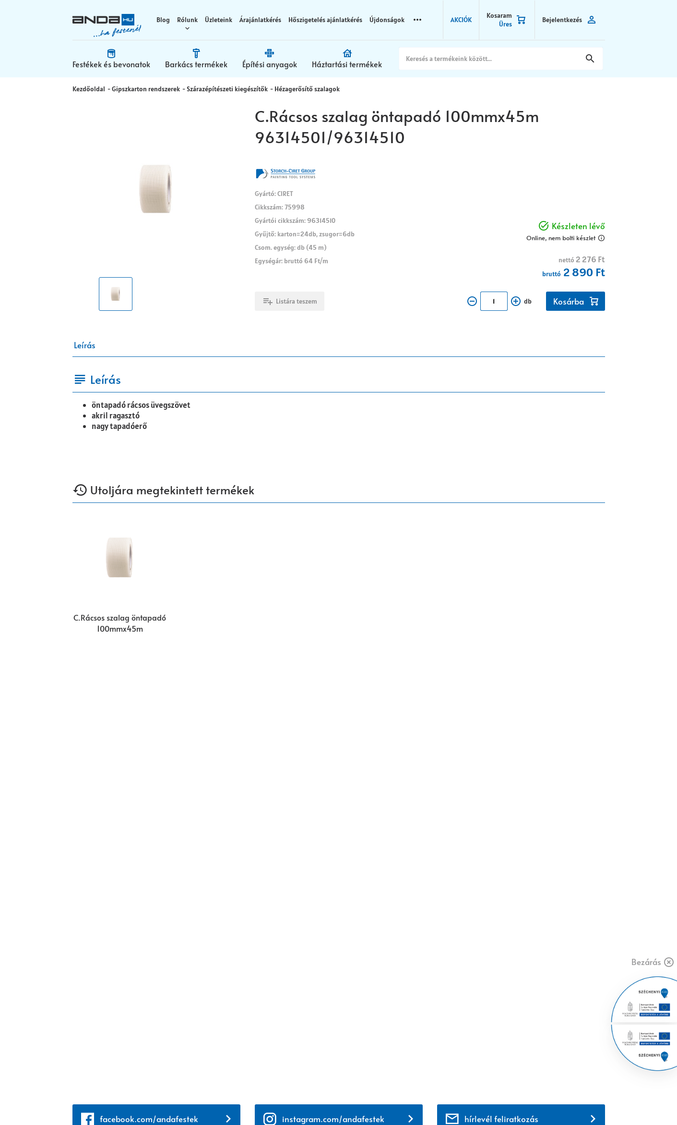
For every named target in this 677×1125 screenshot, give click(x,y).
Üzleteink (221, 19)
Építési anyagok (280, 63)
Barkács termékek (203, 63)
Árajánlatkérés (263, 19)
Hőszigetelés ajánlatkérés (328, 19)
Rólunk (190, 19)
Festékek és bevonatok (114, 63)
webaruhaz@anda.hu (110, 910)
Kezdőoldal (88, 88)
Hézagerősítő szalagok (304, 88)
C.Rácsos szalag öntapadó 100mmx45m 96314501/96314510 (120, 623)
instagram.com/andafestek (333, 678)
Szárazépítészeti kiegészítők (225, 88)
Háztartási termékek (361, 63)
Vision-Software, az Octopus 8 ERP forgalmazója (187, 1099)
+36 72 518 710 (99, 952)
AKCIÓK (461, 19)
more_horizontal (420, 19)
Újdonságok (389, 19)
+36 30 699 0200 (104, 964)
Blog (166, 19)
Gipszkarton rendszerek (145, 88)
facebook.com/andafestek (149, 678)
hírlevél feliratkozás (501, 678)
